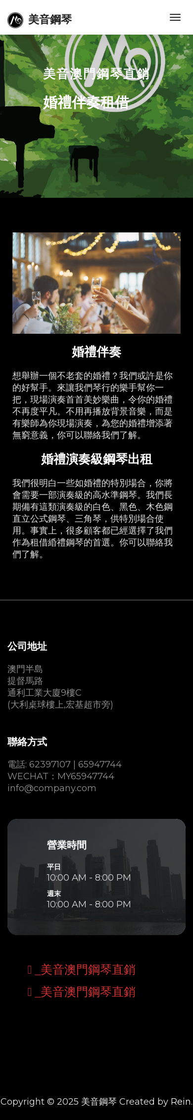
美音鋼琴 (39, 20)
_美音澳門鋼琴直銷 (84, 969)
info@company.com (51, 788)
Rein (181, 1101)
